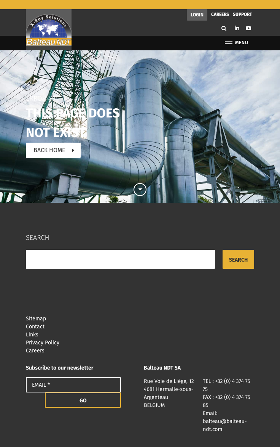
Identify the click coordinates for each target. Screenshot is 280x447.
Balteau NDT (49, 20)
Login (197, 5)
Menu (236, 34)
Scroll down (140, 177)
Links (140, 326)
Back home (49, 141)
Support (242, 5)
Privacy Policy (140, 334)
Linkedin (237, 18)
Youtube (248, 19)
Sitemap (140, 310)
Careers (220, 5)
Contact (140, 318)
